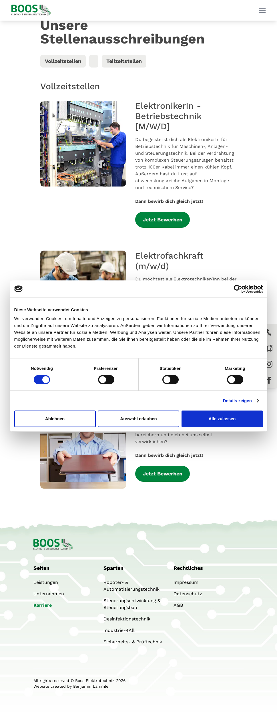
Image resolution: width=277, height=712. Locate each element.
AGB (178, 605)
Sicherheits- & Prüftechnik (132, 641)
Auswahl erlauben (138, 418)
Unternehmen (48, 593)
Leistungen (45, 582)
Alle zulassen (222, 418)
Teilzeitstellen (124, 61)
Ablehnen (55, 418)
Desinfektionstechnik (126, 619)
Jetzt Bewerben (162, 220)
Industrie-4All (119, 630)
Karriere (42, 605)
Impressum (186, 582)
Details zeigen (237, 400)
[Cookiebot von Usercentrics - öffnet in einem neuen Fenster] (238, 289)
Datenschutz (188, 593)
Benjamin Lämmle (90, 686)
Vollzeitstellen (63, 61)
